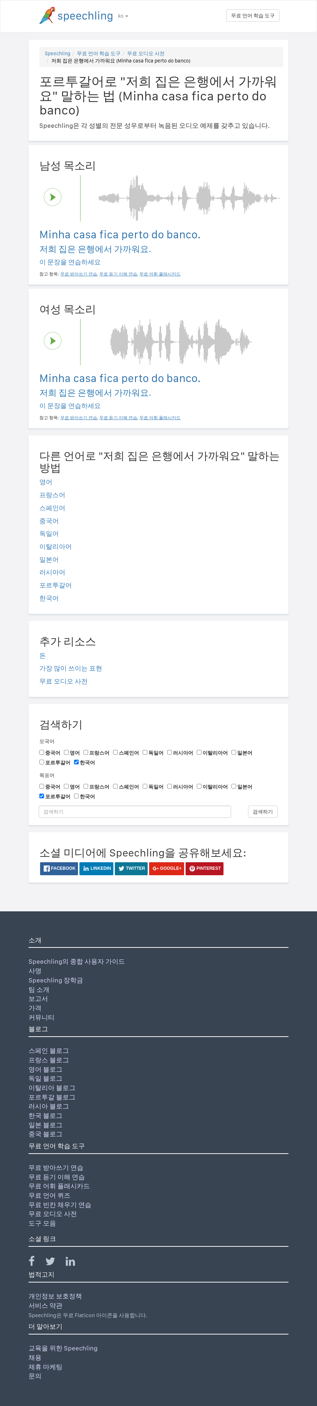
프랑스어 (52, 495)
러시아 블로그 (49, 1106)
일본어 (49, 559)
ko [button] (123, 16)
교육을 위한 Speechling (63, 1348)
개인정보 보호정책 (55, 1296)
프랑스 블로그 (49, 1060)
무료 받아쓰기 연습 (56, 1167)
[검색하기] (135, 812)
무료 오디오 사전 (146, 53)
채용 (35, 1357)
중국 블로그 (45, 1134)
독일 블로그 (45, 1078)
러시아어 (52, 572)
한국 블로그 (45, 1115)
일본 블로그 (45, 1125)
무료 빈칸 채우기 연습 (60, 1204)
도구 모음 (42, 1223)
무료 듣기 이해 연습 (57, 1177)
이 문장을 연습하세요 (70, 262)
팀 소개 (39, 989)
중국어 (49, 521)
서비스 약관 (45, 1305)
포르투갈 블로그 (52, 1097)
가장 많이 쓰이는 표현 (70, 668)
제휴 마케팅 (45, 1367)
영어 (45, 482)
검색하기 (263, 812)
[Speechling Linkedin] (75, 1263)
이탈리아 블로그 (52, 1088)
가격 (35, 1008)
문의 (35, 1376)
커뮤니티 (42, 1017)
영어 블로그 (45, 1069)
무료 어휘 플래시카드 (59, 1186)
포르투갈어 (55, 585)
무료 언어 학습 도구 (253, 15)
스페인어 (52, 508)
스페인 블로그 (49, 1050)
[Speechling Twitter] (54, 1263)
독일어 (49, 533)
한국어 (49, 598)
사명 (35, 971)
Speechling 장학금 (56, 980)
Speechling (57, 53)
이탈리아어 (55, 546)
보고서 (38, 998)
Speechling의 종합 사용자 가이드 (77, 961)
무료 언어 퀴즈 (49, 1195)
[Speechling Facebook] (36, 1263)
